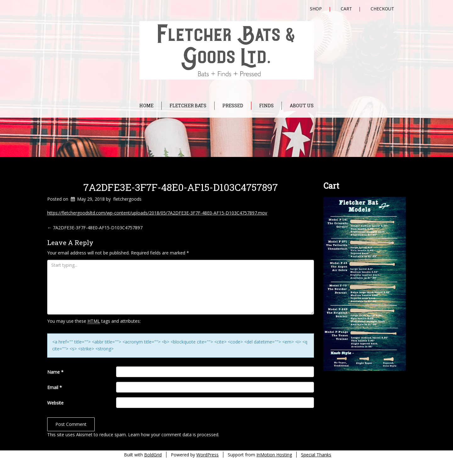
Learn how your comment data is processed (173, 435)
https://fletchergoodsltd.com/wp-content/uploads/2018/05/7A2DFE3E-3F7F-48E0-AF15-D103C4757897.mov (157, 213)
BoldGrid (153, 455)
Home (146, 106)
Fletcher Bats (188, 106)
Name (55, 372)
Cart (346, 9)
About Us (302, 106)
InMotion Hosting (274, 455)
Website (55, 403)
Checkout (382, 9)
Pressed (232, 106)
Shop (316, 9)
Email (54, 387)
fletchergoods (127, 199)
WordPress (207, 455)
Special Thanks (316, 455)
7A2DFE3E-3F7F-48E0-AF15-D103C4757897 (180, 187)
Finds (266, 106)
